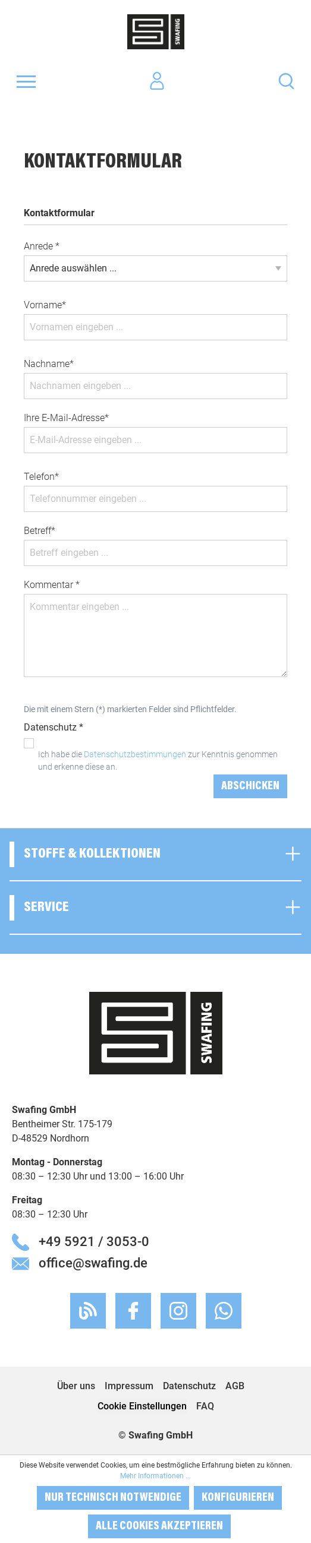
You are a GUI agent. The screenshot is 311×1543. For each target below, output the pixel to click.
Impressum (129, 1386)
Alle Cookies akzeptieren (159, 1526)
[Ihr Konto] (157, 81)
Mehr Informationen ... (155, 1476)
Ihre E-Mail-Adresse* (66, 417)
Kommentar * (52, 584)
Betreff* (39, 530)
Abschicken (250, 786)
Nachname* (49, 363)
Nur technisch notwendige (113, 1498)
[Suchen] (286, 80)
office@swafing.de (93, 1262)
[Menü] (26, 81)
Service (46, 907)
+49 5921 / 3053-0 (94, 1241)
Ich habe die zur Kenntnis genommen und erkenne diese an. (158, 761)
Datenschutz (189, 1386)
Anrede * (41, 246)
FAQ (205, 1406)
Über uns (76, 1386)
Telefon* (41, 476)
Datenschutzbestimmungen (135, 754)
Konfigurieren (238, 1498)
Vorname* (45, 305)
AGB (234, 1386)
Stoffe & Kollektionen (92, 854)
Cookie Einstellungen (142, 1406)
